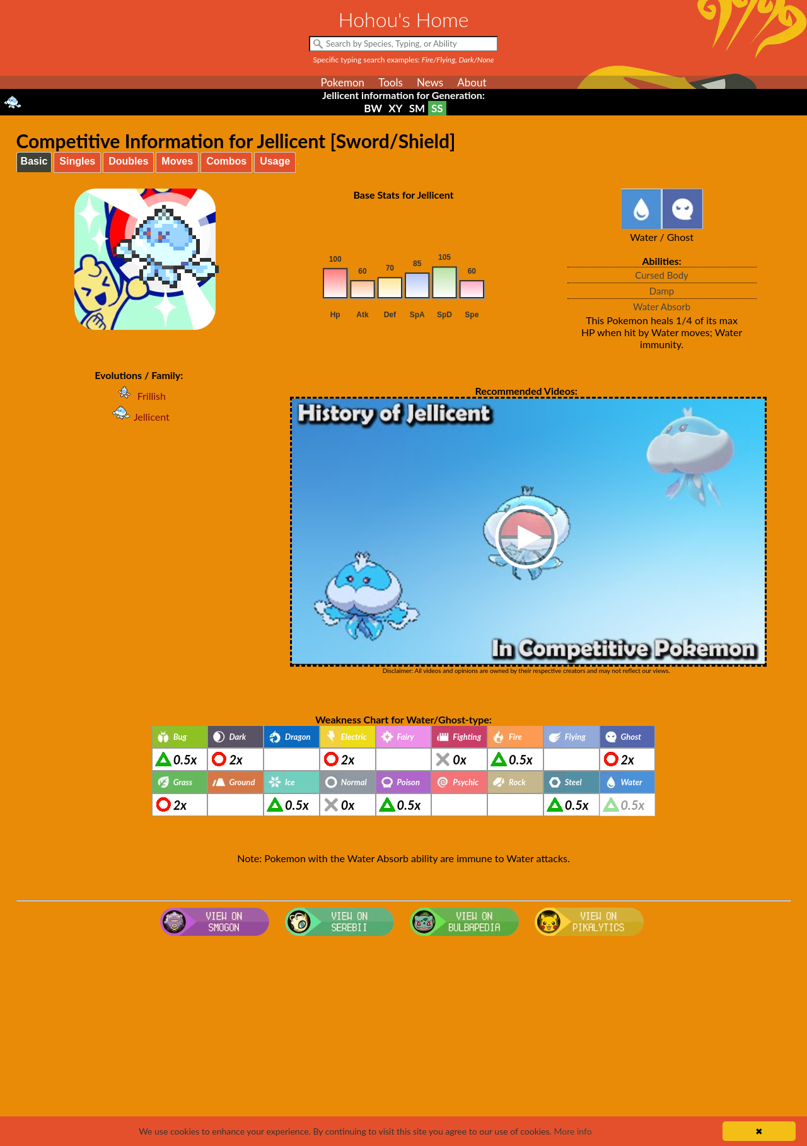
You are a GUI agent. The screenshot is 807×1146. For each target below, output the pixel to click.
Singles (77, 161)
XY (395, 108)
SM (417, 108)
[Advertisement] (403, 1042)
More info (572, 1131)
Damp (661, 290)
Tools (390, 82)
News (430, 82)
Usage (275, 161)
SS (437, 108)
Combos (226, 161)
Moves (177, 161)
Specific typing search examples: (403, 59)
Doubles (128, 161)
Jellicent (139, 417)
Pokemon (342, 82)
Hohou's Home (404, 19)
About (471, 82)
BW (373, 108)
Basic (34, 161)
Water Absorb (661, 306)
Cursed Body (661, 275)
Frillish (139, 396)
